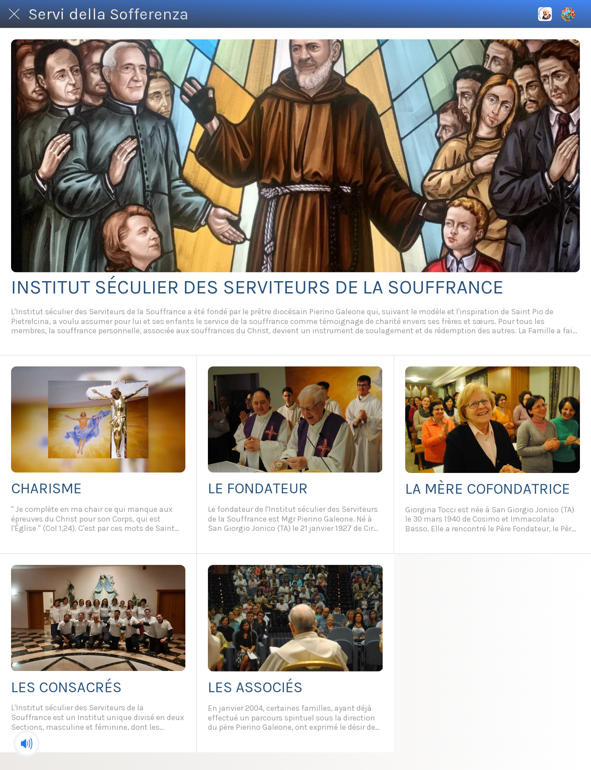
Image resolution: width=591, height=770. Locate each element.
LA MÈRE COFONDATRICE (487, 489)
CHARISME (46, 488)
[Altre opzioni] (568, 14)
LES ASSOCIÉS (255, 687)
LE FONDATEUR (258, 488)
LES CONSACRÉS (66, 687)
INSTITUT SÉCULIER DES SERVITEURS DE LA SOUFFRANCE (257, 287)
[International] (545, 14)
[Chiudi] (14, 14)
